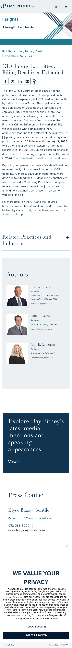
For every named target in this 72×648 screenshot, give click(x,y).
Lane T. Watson (41, 316)
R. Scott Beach (40, 287)
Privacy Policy (11, 597)
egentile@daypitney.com (26, 530)
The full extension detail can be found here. (40, 158)
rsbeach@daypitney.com (41, 303)
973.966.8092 (19, 525)
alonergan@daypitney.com (41, 357)
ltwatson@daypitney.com (41, 329)
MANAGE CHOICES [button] (36, 626)
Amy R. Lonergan (42, 344)
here (55, 618)
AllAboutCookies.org (21, 615)
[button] (67, 546)
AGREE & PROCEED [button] (36, 635)
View (13, 461)
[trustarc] (63, 645)
